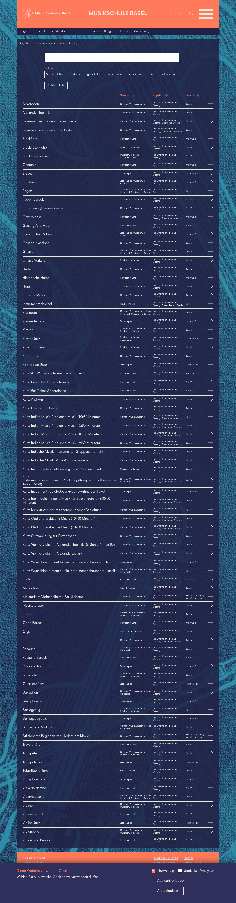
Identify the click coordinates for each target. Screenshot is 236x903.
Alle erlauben (167, 891)
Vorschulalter (55, 74)
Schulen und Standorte (52, 31)
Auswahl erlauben (171, 881)
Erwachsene (114, 74)
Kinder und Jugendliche (84, 74)
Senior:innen (135, 74)
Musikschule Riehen (166, 858)
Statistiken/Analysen (199, 871)
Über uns (80, 31)
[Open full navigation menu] (206, 14)
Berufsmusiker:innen (162, 74)
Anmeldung (141, 31)
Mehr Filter (56, 85)
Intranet (188, 858)
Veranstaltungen (103, 31)
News (124, 31)
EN (191, 14)
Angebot (25, 31)
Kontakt (176, 14)
